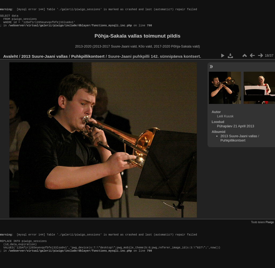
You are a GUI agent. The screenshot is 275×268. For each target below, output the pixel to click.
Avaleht (10, 61)
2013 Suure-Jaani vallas (44, 61)
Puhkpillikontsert (88, 61)
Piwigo (270, 227)
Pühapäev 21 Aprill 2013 (235, 131)
